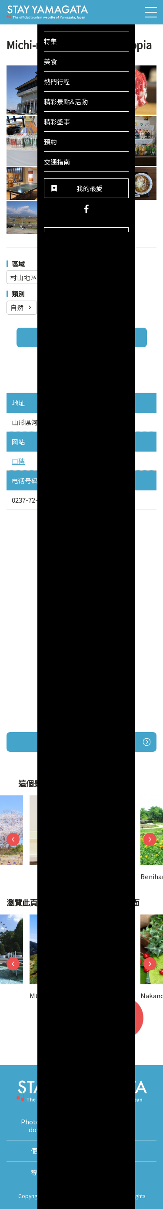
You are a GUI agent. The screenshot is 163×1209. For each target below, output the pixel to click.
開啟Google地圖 (100, 742)
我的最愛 (127, 1023)
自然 (21, 307)
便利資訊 (44, 1151)
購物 (101, 307)
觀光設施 (62, 307)
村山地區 (28, 277)
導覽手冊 (44, 1172)
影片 (119, 1125)
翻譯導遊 (119, 1151)
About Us (119, 1172)
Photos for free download (44, 1126)
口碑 (18, 461)
